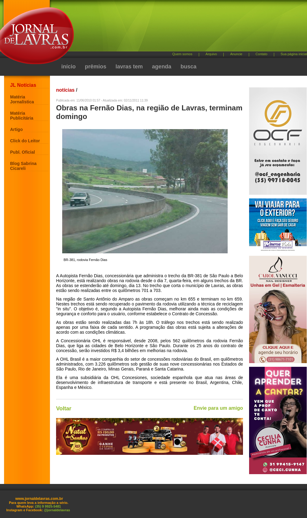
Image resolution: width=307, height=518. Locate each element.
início (68, 66)
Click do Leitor (25, 140)
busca (188, 66)
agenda (161, 66)
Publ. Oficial (22, 152)
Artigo (16, 129)
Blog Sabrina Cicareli (23, 166)
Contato (261, 54)
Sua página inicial (294, 54)
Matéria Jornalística (22, 99)
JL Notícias (23, 85)
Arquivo (211, 54)
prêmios (95, 66)
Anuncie (236, 54)
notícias (65, 90)
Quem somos (182, 54)
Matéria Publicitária (21, 116)
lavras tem (129, 66)
